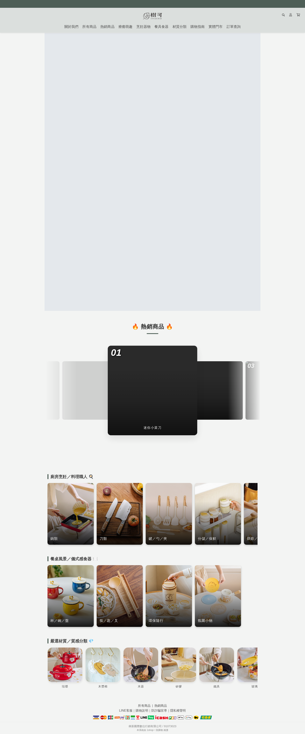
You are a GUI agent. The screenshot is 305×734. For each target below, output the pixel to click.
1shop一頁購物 (155, 730)
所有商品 (144, 705)
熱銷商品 (160, 705)
